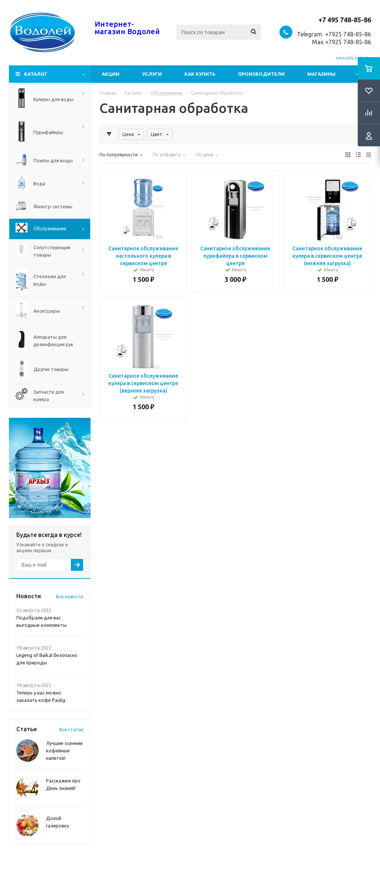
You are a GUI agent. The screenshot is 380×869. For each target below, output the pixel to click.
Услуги (152, 74)
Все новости (69, 596)
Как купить (200, 74)
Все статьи (71, 729)
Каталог (36, 74)
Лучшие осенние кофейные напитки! (64, 751)
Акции (110, 74)
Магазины (321, 74)
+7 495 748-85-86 (344, 19)
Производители (261, 74)
